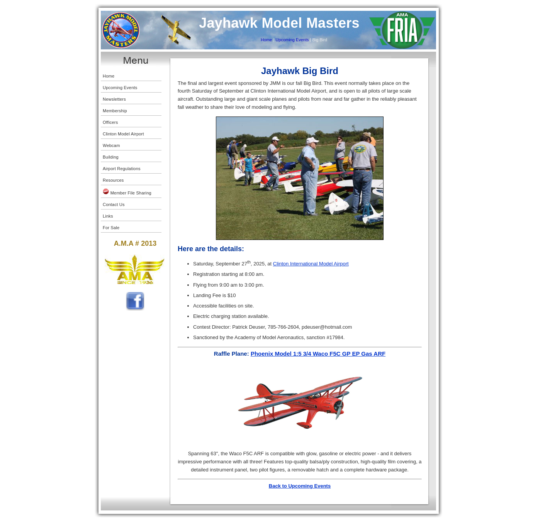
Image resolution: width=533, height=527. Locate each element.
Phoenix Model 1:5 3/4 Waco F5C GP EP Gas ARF (318, 353)
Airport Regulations (122, 168)
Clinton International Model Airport (311, 264)
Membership (115, 110)
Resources (113, 180)
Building (111, 157)
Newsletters (114, 99)
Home (266, 39)
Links (108, 216)
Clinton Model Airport (123, 134)
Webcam (111, 145)
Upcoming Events (291, 39)
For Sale (111, 227)
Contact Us (114, 204)
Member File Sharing (127, 191)
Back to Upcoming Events (300, 486)
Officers (110, 122)
